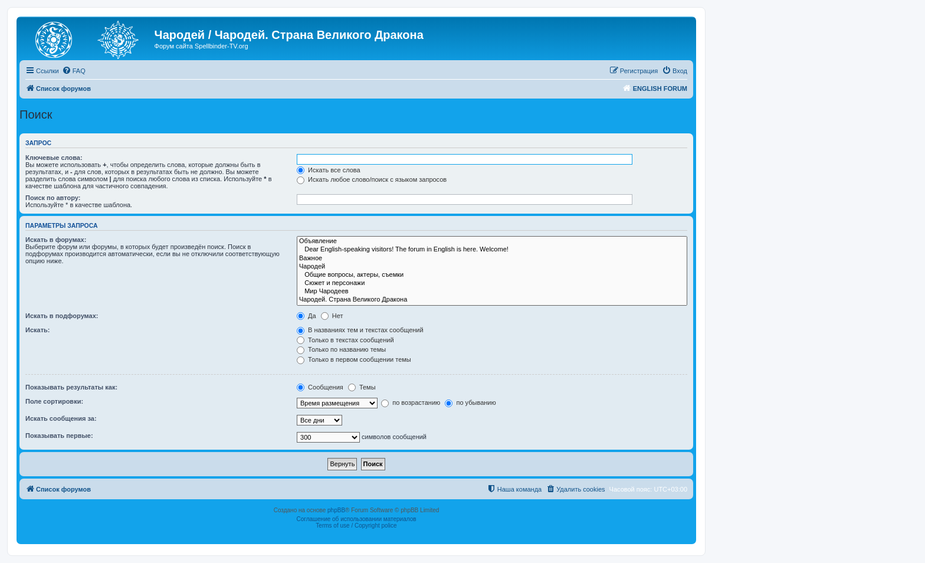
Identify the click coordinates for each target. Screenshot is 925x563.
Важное (492, 258)
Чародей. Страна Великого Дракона (492, 300)
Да (306, 315)
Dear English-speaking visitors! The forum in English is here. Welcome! (492, 250)
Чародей (492, 267)
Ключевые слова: (54, 157)
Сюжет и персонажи (492, 283)
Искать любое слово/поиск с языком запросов (372, 179)
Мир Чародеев (492, 291)
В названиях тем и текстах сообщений (360, 329)
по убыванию (470, 402)
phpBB (336, 510)
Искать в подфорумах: (62, 315)
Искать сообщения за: (61, 418)
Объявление (492, 241)
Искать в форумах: (55, 239)
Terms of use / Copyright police (356, 525)
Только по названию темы (341, 349)
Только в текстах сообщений (345, 339)
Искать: (37, 329)
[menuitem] (74, 71)
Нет (332, 315)
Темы (362, 387)
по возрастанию (410, 402)
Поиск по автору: (52, 197)
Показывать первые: (59, 435)
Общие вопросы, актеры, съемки (492, 275)
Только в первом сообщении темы (354, 359)
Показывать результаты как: (71, 387)
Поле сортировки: (54, 401)
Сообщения (320, 387)
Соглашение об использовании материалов (356, 519)
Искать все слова (328, 170)
